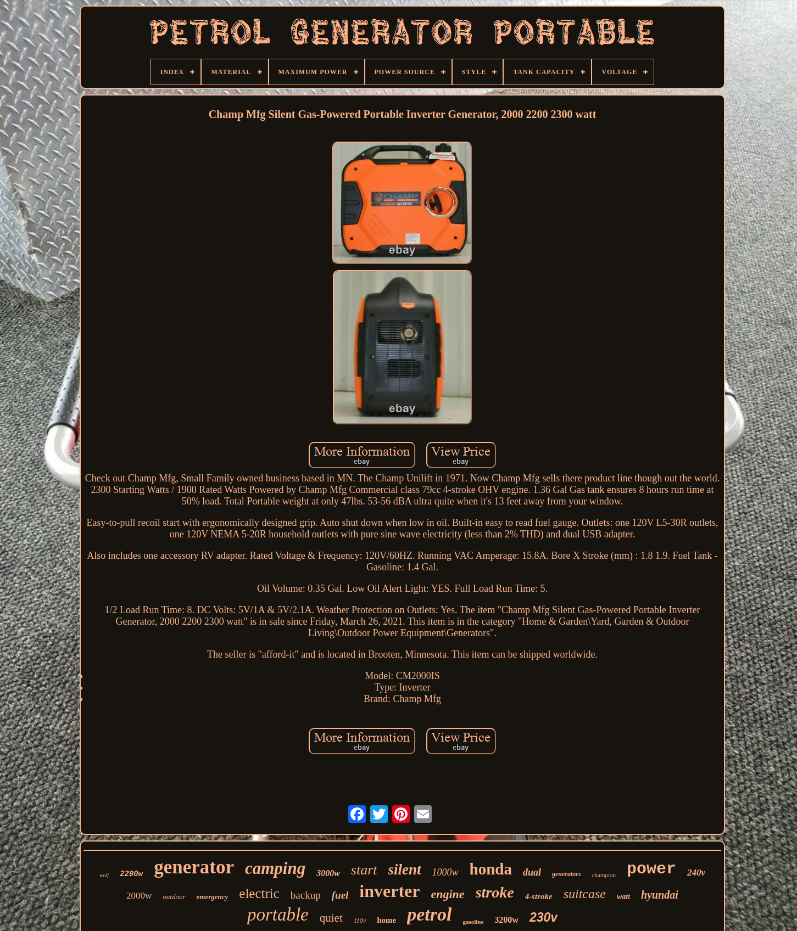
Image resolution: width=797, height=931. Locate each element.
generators (566, 874)
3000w (328, 873)
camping (275, 868)
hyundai (659, 895)
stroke (495, 892)
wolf (104, 875)
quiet (331, 917)
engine (448, 894)
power (651, 869)
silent (404, 869)
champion (604, 875)
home (386, 920)
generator (194, 867)
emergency (212, 897)
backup (306, 895)
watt (623, 897)
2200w (131, 874)
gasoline (472, 921)
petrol (429, 914)
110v (360, 920)
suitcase (585, 894)
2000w (139, 895)
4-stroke (539, 896)
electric (259, 893)
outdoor (174, 897)
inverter (389, 891)
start (364, 870)
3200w (506, 919)
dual (532, 872)
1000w (445, 872)
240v (696, 872)
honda (491, 869)
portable (278, 914)
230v (544, 917)
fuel (340, 895)
